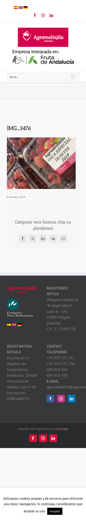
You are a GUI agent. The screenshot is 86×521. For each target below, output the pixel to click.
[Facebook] (50, 399)
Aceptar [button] (55, 511)
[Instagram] (61, 399)
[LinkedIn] (71, 399)
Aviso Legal (61, 428)
